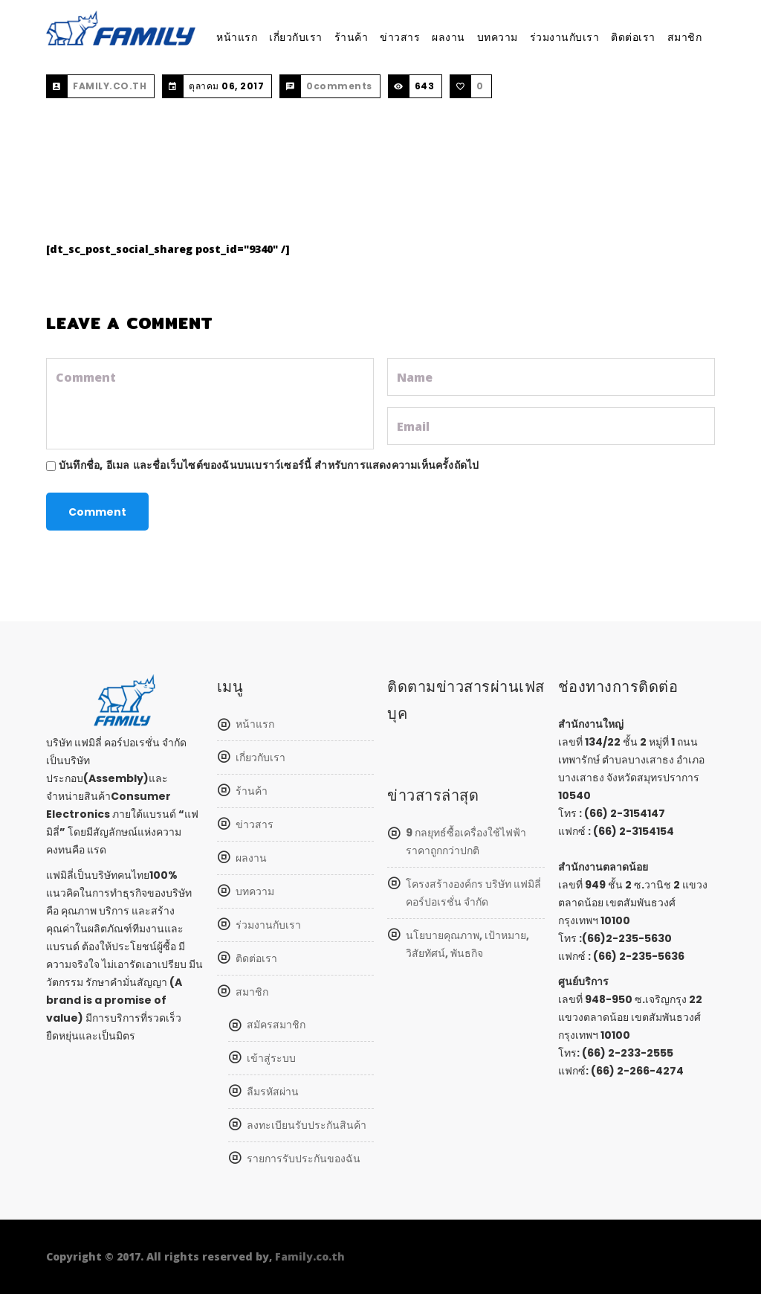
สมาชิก (684, 37)
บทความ (497, 37)
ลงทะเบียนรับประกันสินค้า (306, 1125)
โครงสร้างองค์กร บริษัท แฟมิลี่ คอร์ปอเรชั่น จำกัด (473, 893)
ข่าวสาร (400, 37)
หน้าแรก (236, 37)
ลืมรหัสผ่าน (273, 1091)
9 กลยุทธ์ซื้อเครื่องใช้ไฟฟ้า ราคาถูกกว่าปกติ (466, 841)
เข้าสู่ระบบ (271, 1058)
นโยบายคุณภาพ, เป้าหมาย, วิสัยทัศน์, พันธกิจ (467, 944)
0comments (339, 86)
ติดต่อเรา (633, 37)
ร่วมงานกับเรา (565, 37)
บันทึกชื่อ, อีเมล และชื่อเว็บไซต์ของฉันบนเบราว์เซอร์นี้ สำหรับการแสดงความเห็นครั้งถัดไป (269, 465)
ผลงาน (448, 37)
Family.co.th (310, 1256)
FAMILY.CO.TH (109, 86)
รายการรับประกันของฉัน (303, 1158)
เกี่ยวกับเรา (296, 37)
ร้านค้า (351, 37)
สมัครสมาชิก (276, 1024)
